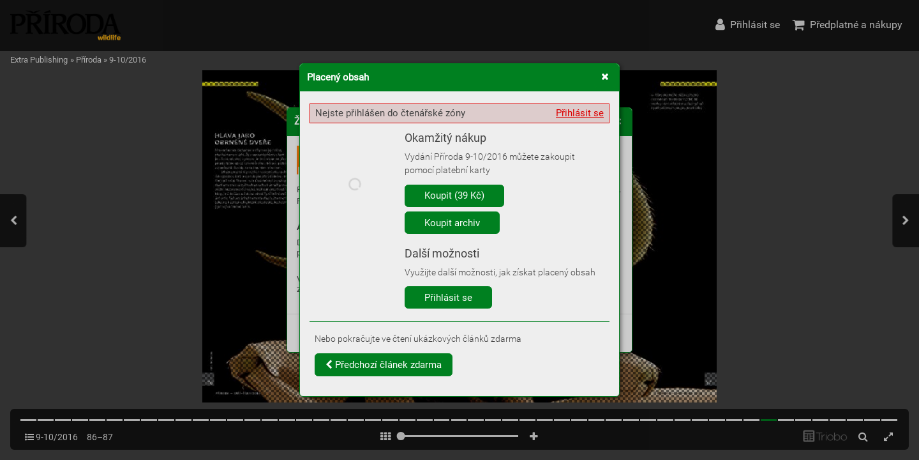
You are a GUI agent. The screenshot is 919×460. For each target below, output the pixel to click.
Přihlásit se (580, 113)
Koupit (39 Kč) (454, 195)
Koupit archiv (452, 223)
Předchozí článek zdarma (383, 365)
